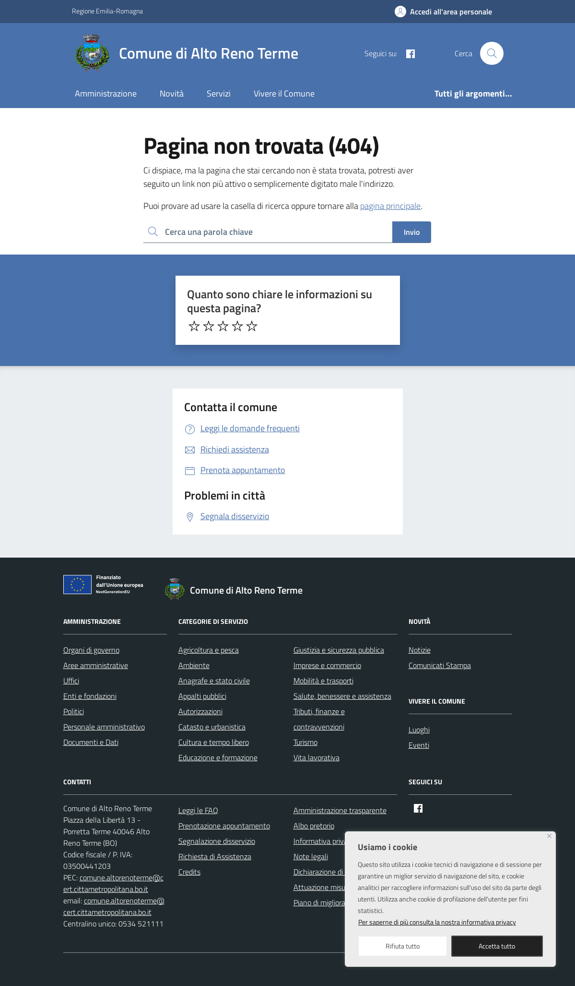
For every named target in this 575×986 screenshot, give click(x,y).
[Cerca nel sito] (491, 53)
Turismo (305, 742)
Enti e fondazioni (90, 696)
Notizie (420, 650)
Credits (189, 871)
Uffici (71, 680)
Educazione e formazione (218, 757)
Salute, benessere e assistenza (342, 696)
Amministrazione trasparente (340, 810)
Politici (73, 711)
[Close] (549, 836)
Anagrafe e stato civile (214, 680)
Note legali (310, 856)
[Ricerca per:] (267, 232)
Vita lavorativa (316, 757)
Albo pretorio (313, 825)
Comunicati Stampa (440, 665)
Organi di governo (91, 650)
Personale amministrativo (104, 726)
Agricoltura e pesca (208, 650)
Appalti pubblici (202, 696)
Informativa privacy (324, 841)
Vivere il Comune (284, 93)
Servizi (219, 93)
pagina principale (390, 205)
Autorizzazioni (200, 711)
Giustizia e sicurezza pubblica (338, 650)
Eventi (419, 745)
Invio (412, 232)
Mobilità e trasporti (323, 680)
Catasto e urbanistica (212, 726)
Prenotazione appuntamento (224, 825)
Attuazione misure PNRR (333, 887)
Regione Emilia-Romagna (107, 11)
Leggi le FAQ (198, 810)
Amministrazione (106, 93)
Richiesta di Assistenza (214, 856)
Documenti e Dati (90, 742)
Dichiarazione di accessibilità (338, 871)
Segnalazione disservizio (216, 841)
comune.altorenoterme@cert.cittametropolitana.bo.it (113, 883)
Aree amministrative (95, 665)
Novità (172, 93)
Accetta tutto (497, 946)
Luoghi (419, 729)
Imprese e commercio (327, 665)
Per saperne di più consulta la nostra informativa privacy (437, 922)
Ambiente (194, 665)
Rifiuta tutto (403, 946)
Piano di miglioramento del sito (342, 902)
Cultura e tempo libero (213, 742)
